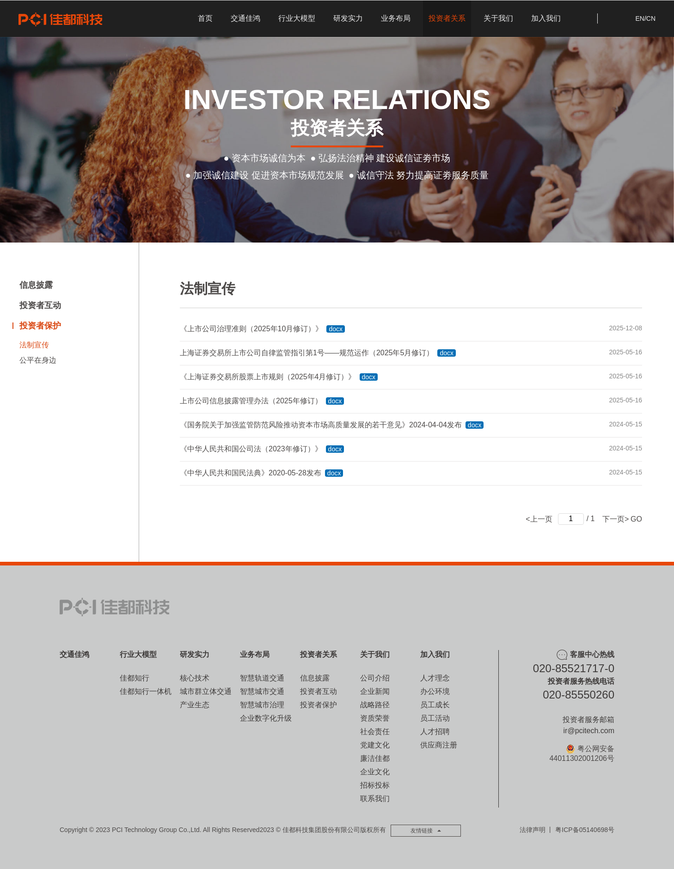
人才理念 (435, 678)
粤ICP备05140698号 (584, 829)
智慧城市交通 (262, 691)
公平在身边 (37, 360)
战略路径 (375, 705)
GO (636, 519)
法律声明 (532, 829)
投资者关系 (447, 18)
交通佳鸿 (245, 18)
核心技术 (194, 678)
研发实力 (348, 18)
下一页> (615, 519)
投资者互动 (40, 305)
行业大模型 (296, 18)
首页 (205, 18)
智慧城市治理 (262, 705)
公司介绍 (375, 678)
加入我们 (546, 18)
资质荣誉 (375, 718)
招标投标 (375, 785)
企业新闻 (375, 691)
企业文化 (375, 772)
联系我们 (375, 798)
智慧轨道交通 (262, 678)
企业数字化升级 (266, 718)
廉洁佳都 (375, 758)
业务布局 (396, 18)
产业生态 (194, 705)
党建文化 (375, 745)
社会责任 (375, 731)
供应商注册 (438, 745)
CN (651, 18)
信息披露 (36, 285)
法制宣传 (34, 345)
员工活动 (435, 718)
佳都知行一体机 (146, 691)
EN (639, 18)
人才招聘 (435, 731)
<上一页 (539, 519)
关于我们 (498, 18)
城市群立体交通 (206, 691)
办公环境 (435, 691)
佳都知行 (134, 678)
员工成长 (435, 705)
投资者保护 (40, 325)
